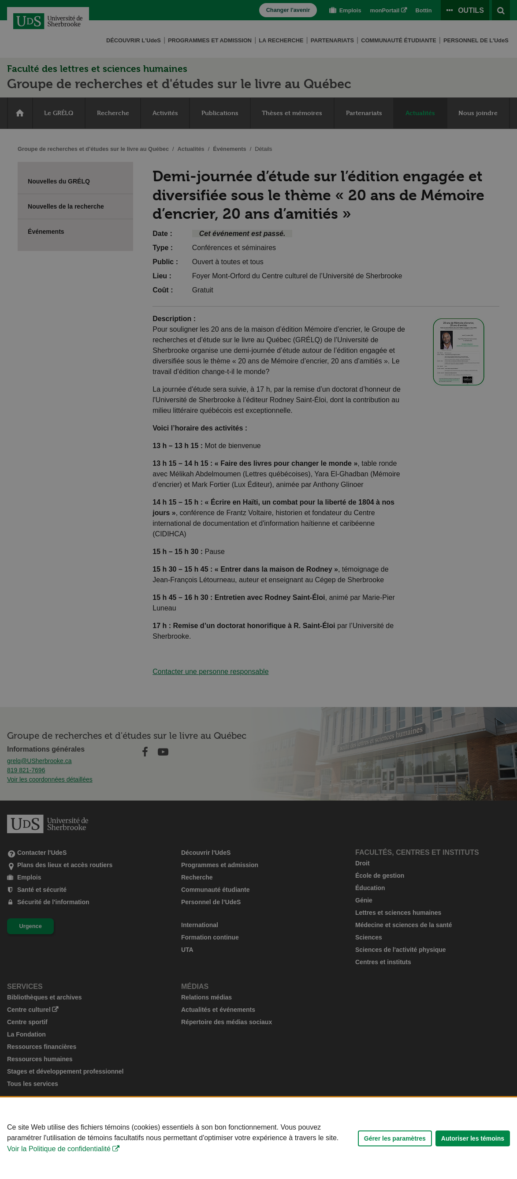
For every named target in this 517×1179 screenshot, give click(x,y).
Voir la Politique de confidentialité (59, 1152)
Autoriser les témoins (472, 1141)
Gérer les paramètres (395, 1141)
